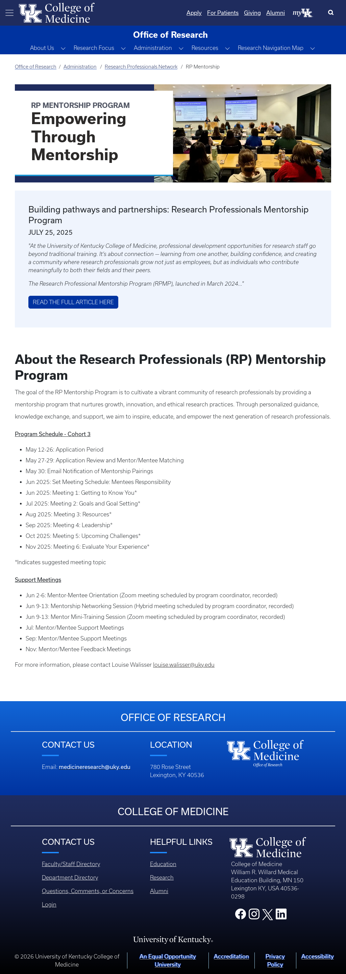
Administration (80, 66)
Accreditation (231, 956)
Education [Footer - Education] (163, 864)
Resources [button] (205, 48)
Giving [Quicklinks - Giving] (252, 12)
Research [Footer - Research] (162, 878)
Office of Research (35, 66)
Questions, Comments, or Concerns (87, 891)
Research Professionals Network (141, 66)
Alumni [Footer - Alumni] (159, 891)
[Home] (57, 12)
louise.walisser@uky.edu (184, 665)
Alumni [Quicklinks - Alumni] (275, 12)
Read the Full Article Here (73, 302)
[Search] (332, 12)
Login (49, 904)
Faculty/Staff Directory (71, 864)
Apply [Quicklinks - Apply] (194, 12)
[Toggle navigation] (9, 13)
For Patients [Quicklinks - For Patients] (223, 12)
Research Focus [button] (94, 48)
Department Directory (70, 878)
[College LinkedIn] (281, 916)
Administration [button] (153, 48)
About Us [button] (42, 48)
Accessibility (317, 956)
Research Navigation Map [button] (270, 48)
